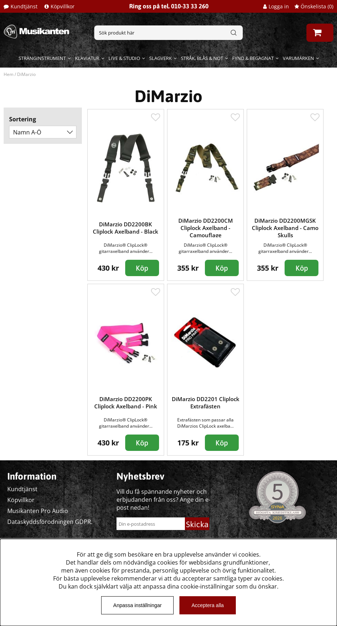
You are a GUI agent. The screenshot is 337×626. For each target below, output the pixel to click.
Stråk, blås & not (202, 58)
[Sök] (168, 32)
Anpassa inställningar (137, 605)
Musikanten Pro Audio (37, 511)
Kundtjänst (24, 6)
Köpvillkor (63, 6)
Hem (8, 74)
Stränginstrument (42, 58)
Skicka (197, 524)
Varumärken (298, 58)
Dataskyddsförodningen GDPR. (49, 522)
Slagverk (160, 58)
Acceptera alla (207, 605)
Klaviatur (87, 58)
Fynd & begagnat (253, 58)
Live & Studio (124, 58)
